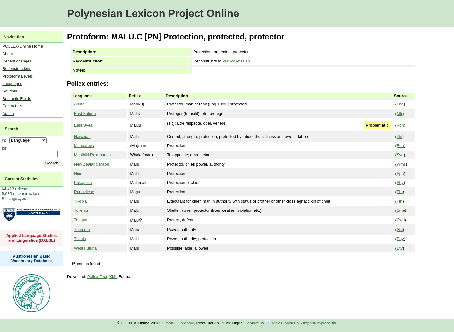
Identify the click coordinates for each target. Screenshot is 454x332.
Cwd (401, 219)
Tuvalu (80, 238)
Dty (400, 248)
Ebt (400, 191)
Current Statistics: (22, 178)
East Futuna (85, 113)
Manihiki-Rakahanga (92, 154)
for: (5, 148)
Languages (12, 83)
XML (113, 276)
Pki (399, 136)
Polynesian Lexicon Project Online (153, 13)
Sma (401, 210)
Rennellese (84, 191)
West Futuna (85, 248)
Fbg (400, 104)
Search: (12, 129)
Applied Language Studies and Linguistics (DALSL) (31, 238)
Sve (400, 154)
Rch (400, 125)
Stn (400, 229)
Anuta (79, 104)
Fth (400, 201)
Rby (400, 238)
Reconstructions (16, 68)
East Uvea (83, 125)
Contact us (257, 323)
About (7, 53)
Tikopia (80, 201)
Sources (9, 91)
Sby (400, 182)
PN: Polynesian (236, 61)
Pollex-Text (97, 276)
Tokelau (81, 210)
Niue (78, 173)
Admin (8, 113)
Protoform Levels (17, 76)
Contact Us (12, 106)
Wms (401, 164)
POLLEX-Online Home (22, 46)
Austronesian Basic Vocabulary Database (31, 258)
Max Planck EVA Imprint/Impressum (304, 323)
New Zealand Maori (91, 164)
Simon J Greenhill (178, 323)
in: (5, 140)
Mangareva (84, 145)
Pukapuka (83, 182)
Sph (400, 173)
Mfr (399, 113)
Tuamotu (82, 229)
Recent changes (16, 61)
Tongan (80, 219)
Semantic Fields (16, 98)
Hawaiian (82, 136)
